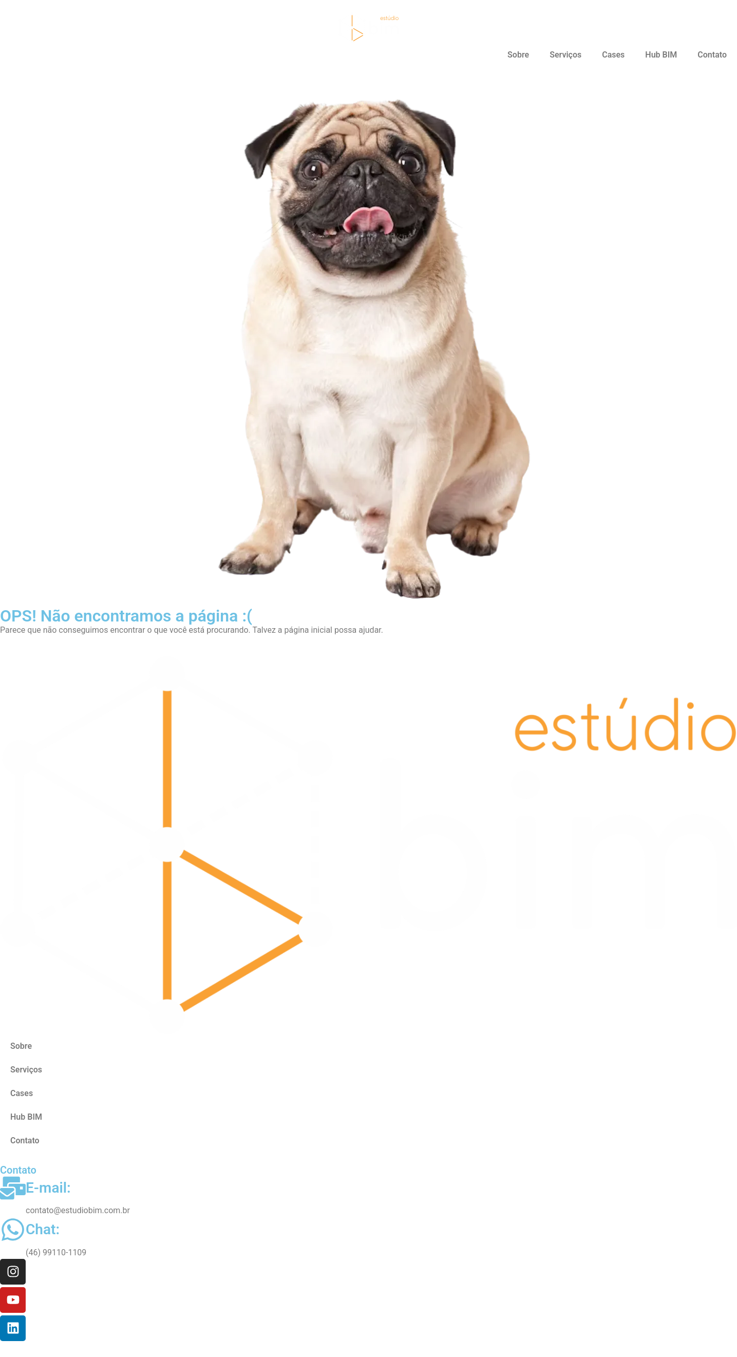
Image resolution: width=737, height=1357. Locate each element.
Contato (712, 55)
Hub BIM (661, 55)
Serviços (565, 55)
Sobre (518, 55)
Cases (613, 55)
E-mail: (48, 1187)
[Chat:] (13, 1229)
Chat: (43, 1229)
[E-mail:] (13, 1188)
